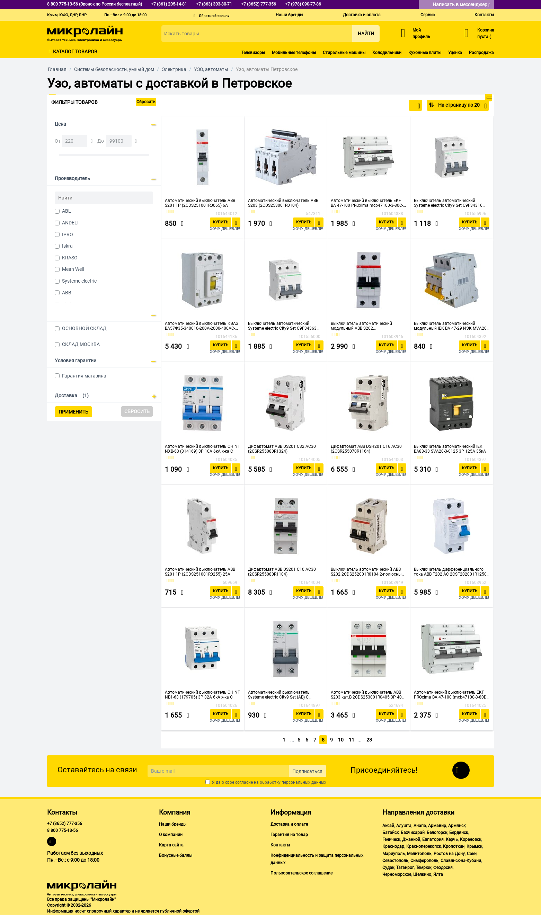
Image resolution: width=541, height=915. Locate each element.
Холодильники (386, 52)
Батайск (390, 832)
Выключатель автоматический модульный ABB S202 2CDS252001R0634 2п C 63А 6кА (362, 326)
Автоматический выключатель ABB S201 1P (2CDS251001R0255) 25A (200, 572)
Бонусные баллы (175, 855)
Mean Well (73, 269)
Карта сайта (171, 845)
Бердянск (458, 832)
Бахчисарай (413, 832)
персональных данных (304, 782)
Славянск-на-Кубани (461, 860)
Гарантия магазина (84, 376)
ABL (66, 211)
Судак (388, 867)
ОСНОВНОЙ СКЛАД (84, 328)
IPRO (67, 234)
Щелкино (422, 874)
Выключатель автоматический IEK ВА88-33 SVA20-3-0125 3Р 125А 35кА (450, 449)
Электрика (174, 69)
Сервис (427, 14)
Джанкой (411, 839)
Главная (57, 69)
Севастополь (395, 860)
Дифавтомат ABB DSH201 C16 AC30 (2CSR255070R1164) (366, 449)
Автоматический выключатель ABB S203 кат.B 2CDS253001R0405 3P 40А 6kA (368, 695)
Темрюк (423, 867)
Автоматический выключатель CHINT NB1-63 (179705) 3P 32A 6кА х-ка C (202, 695)
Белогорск (437, 832)
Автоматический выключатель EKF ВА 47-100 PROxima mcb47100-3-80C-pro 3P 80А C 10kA (367, 203)
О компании (171, 834)
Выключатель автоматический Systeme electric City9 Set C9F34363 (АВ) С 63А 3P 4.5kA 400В (282, 326)
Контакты (484, 14)
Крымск (474, 846)
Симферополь (424, 860)
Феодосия (443, 867)
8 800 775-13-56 (62, 830)
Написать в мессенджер (461, 5)
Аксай (388, 825)
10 (342, 740)
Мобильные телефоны (294, 52)
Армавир (437, 825)
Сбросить (146, 101)
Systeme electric (79, 281)
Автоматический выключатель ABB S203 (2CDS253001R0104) (283, 203)
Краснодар (393, 846)
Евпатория (433, 839)
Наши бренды (289, 14)
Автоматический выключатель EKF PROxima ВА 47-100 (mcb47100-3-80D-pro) (451, 695)
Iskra (67, 246)
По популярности (397, 106)
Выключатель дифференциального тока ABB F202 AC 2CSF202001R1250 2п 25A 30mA (450, 572)
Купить (220, 222)
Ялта (438, 874)
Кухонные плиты (424, 52)
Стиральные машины (344, 52)
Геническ (391, 839)
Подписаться (307, 771)
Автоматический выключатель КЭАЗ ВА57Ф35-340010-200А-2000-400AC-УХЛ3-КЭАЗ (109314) (201, 326)
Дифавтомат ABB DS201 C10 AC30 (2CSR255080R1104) (282, 572)
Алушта (403, 825)
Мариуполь (393, 853)
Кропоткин (453, 846)
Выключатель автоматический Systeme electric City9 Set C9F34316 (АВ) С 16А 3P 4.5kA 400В (448, 203)
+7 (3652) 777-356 (64, 823)
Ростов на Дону (449, 853)
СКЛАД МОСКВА (81, 344)
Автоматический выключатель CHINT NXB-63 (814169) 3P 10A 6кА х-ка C (202, 449)
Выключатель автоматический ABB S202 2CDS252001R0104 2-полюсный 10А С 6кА (367, 572)
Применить (73, 412)
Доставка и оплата (362, 14)
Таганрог (405, 867)
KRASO (70, 257)
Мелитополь (419, 853)
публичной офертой (179, 911)
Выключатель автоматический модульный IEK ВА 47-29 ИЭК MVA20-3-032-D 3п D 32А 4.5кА (451, 326)
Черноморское (396, 874)
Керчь (452, 839)
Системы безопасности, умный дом (114, 69)
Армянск (456, 825)
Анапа (420, 825)
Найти (366, 33)
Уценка (455, 52)
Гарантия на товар (289, 834)
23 (371, 740)
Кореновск (470, 839)
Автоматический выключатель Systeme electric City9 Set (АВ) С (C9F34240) (279, 695)
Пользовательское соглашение (301, 873)
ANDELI (70, 222)
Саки (472, 853)
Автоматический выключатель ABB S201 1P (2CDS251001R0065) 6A (200, 203)
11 (353, 740)
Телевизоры (253, 52)
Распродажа (481, 52)
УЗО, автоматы (211, 69)
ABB (66, 292)
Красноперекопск (423, 846)
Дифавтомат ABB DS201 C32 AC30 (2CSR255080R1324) (282, 449)
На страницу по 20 (462, 106)
